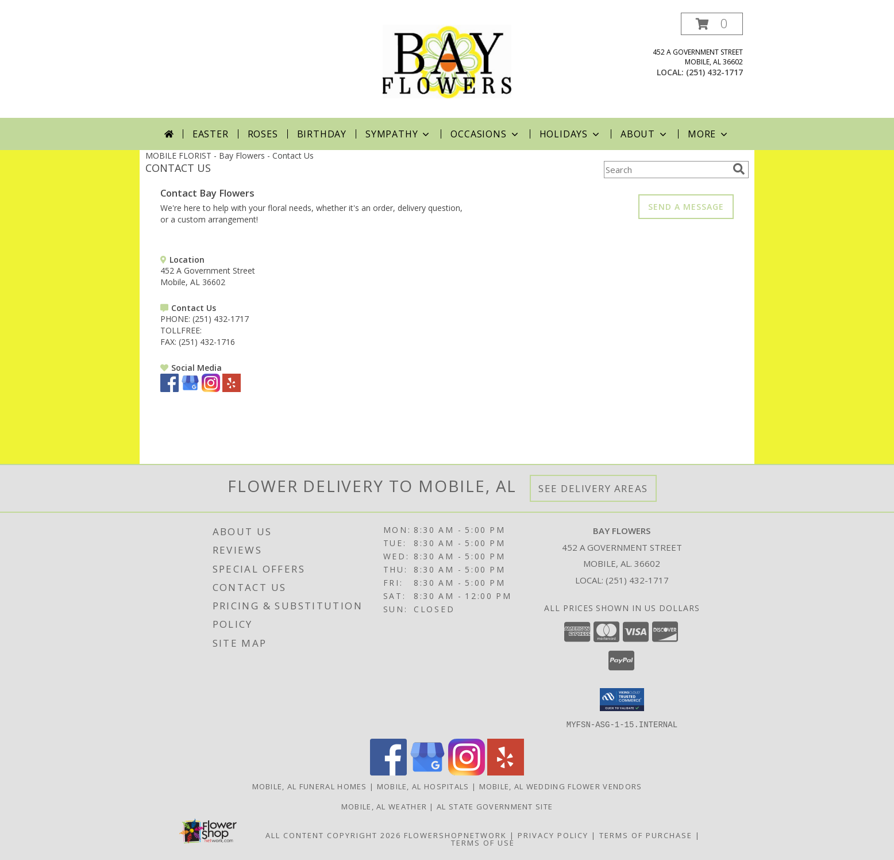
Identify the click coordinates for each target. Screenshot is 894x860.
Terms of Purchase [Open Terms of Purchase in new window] (645, 835)
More (709, 134)
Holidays (571, 134)
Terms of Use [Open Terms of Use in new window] (483, 842)
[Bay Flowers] (447, 65)
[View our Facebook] (169, 388)
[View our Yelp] (231, 388)
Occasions (485, 134)
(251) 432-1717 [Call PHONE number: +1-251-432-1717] (220, 318)
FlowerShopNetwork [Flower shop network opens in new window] (455, 835)
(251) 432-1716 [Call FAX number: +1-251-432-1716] (207, 341)
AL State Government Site (495, 806)
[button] (712, 24)
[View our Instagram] (211, 388)
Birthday (321, 134)
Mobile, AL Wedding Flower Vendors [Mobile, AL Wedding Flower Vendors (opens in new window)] (560, 786)
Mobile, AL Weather (384, 806)
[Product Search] (665, 170)
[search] (739, 169)
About (645, 134)
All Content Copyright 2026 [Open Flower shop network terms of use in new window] (333, 835)
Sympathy (398, 134)
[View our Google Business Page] (190, 388)
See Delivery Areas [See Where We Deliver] (593, 488)
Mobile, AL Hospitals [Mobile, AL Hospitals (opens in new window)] (423, 786)
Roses (263, 134)
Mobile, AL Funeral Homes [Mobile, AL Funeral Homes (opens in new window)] (309, 786)
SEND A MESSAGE (686, 206)
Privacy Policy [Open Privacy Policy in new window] (553, 835)
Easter (210, 134)
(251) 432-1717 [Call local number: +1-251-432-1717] (714, 72)
